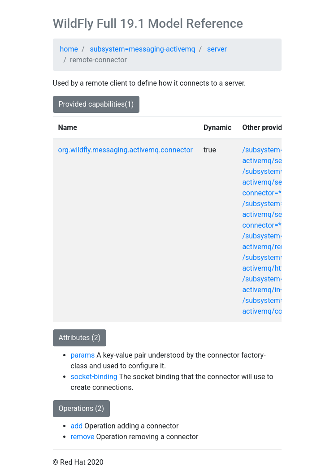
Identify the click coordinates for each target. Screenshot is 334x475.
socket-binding (94, 376)
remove (83, 436)
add (77, 426)
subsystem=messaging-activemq (142, 49)
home (69, 49)
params (83, 355)
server (217, 49)
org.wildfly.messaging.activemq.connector (125, 150)
